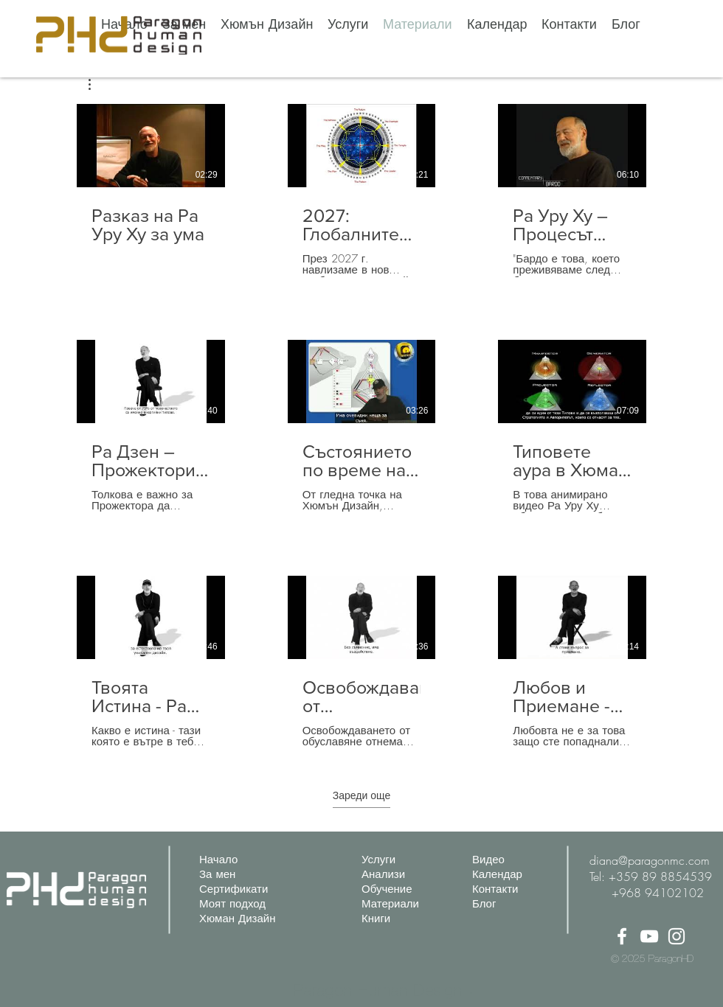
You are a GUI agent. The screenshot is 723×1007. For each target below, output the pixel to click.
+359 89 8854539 (660, 876)
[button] (97, 84)
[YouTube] (649, 936)
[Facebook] (622, 936)
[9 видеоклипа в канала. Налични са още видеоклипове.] (361, 426)
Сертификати (233, 889)
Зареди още (361, 795)
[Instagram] (676, 936)
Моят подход (232, 903)
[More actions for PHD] (97, 84)
